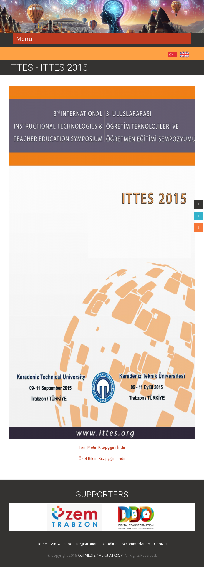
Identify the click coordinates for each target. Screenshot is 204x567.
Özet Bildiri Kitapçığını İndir (102, 458)
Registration (87, 543)
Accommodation (136, 543)
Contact (160, 543)
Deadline (110, 543)
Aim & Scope (61, 543)
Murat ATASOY (111, 555)
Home (42, 543)
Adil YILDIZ (87, 555)
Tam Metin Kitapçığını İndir (102, 447)
